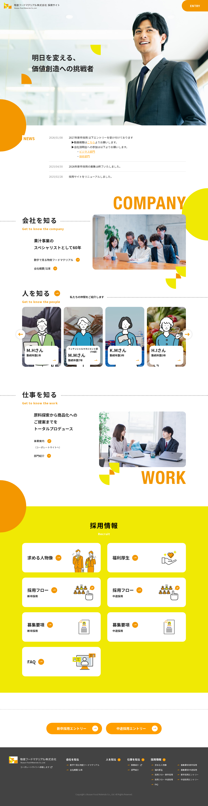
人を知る (133, 6)
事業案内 (47, 444)
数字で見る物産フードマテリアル (53, 260)
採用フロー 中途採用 (164, 779)
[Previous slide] (20, 334)
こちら (91, 142)
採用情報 (170, 6)
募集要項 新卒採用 (189, 764)
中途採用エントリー (131, 728)
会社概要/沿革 (42, 268)
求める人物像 (161, 764)
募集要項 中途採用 (189, 769)
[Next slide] (187, 334)
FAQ (156, 784)
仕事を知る (151, 6)
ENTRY (195, 6)
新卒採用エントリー (71, 728)
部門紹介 (39, 456)
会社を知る (115, 6)
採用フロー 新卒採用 (164, 774)
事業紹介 (135, 764)
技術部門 (84, 156)
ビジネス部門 (87, 152)
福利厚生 (159, 769)
